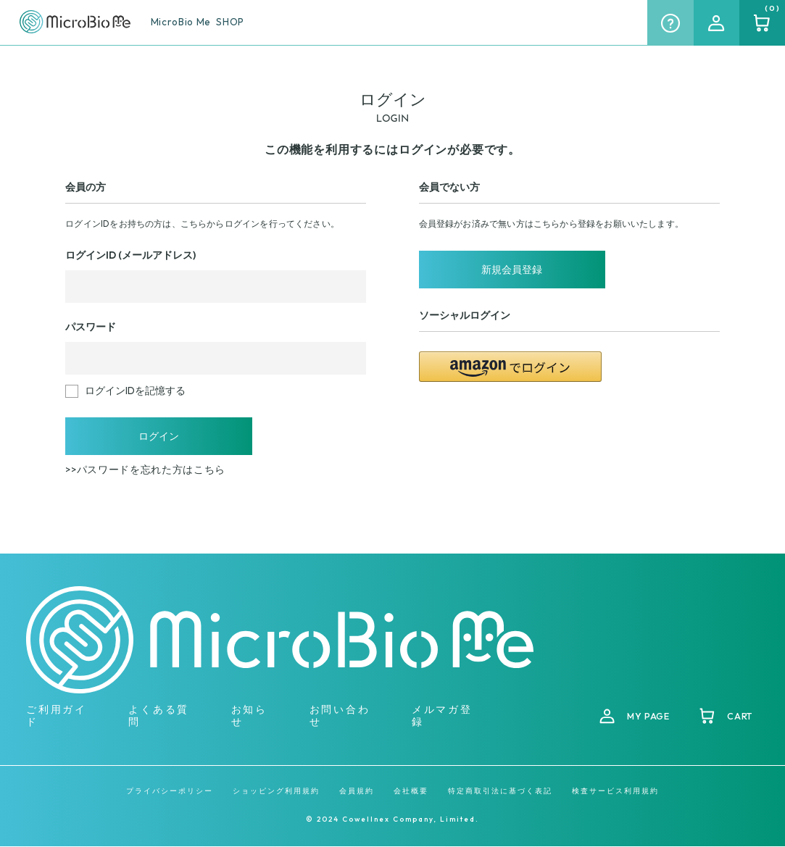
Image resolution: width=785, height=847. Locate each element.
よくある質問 (158, 717)
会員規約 (356, 792)
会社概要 (411, 792)
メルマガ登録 (442, 717)
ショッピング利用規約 (276, 792)
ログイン (157, 436)
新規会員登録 (510, 270)
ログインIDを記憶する (135, 390)
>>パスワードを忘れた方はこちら (145, 470)
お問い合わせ (340, 717)
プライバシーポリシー (169, 792)
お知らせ (249, 717)
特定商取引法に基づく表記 (500, 792)
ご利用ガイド (56, 717)
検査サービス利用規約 (615, 792)
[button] (510, 368)
